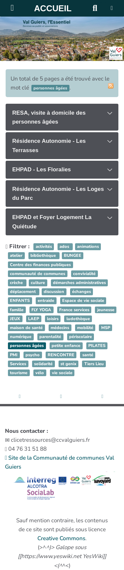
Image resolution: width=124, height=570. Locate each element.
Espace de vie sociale (83, 301)
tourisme (18, 373)
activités (44, 247)
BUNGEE (72, 256)
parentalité (50, 337)
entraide (46, 301)
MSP (105, 328)
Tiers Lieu (94, 364)
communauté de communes (37, 274)
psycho (32, 355)
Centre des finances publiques (40, 265)
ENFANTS (20, 301)
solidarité (43, 364)
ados (65, 247)
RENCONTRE (61, 355)
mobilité (85, 328)
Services (18, 364)
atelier (16, 256)
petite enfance (66, 346)
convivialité (84, 274)
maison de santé (26, 328)
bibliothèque (43, 256)
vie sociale (62, 373)
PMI (14, 355)
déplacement (23, 292)
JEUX (15, 319)
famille (16, 310)
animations (88, 247)
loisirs (53, 319)
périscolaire (80, 337)
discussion (54, 292)
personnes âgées (27, 346)
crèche (17, 283)
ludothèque (78, 319)
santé (87, 355)
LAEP (33, 319)
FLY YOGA (41, 310)
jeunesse (105, 310)
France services (74, 310)
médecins (60, 328)
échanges (81, 292)
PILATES (96, 346)
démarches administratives (79, 283)
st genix (68, 364)
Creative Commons (61, 538)
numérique (20, 337)
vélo (39, 373)
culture (38, 283)
